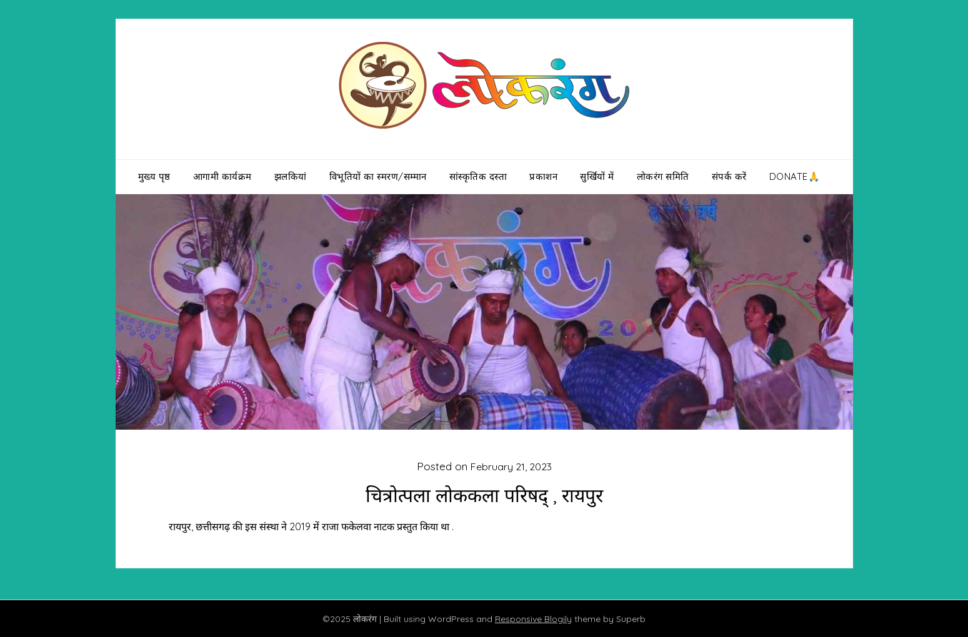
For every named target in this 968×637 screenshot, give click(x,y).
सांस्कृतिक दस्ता (478, 176)
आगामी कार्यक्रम (222, 176)
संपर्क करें (729, 176)
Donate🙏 (795, 176)
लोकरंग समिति (663, 176)
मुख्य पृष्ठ (154, 176)
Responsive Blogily (533, 619)
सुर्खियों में (597, 176)
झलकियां (290, 176)
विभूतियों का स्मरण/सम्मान (378, 176)
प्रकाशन (543, 176)
